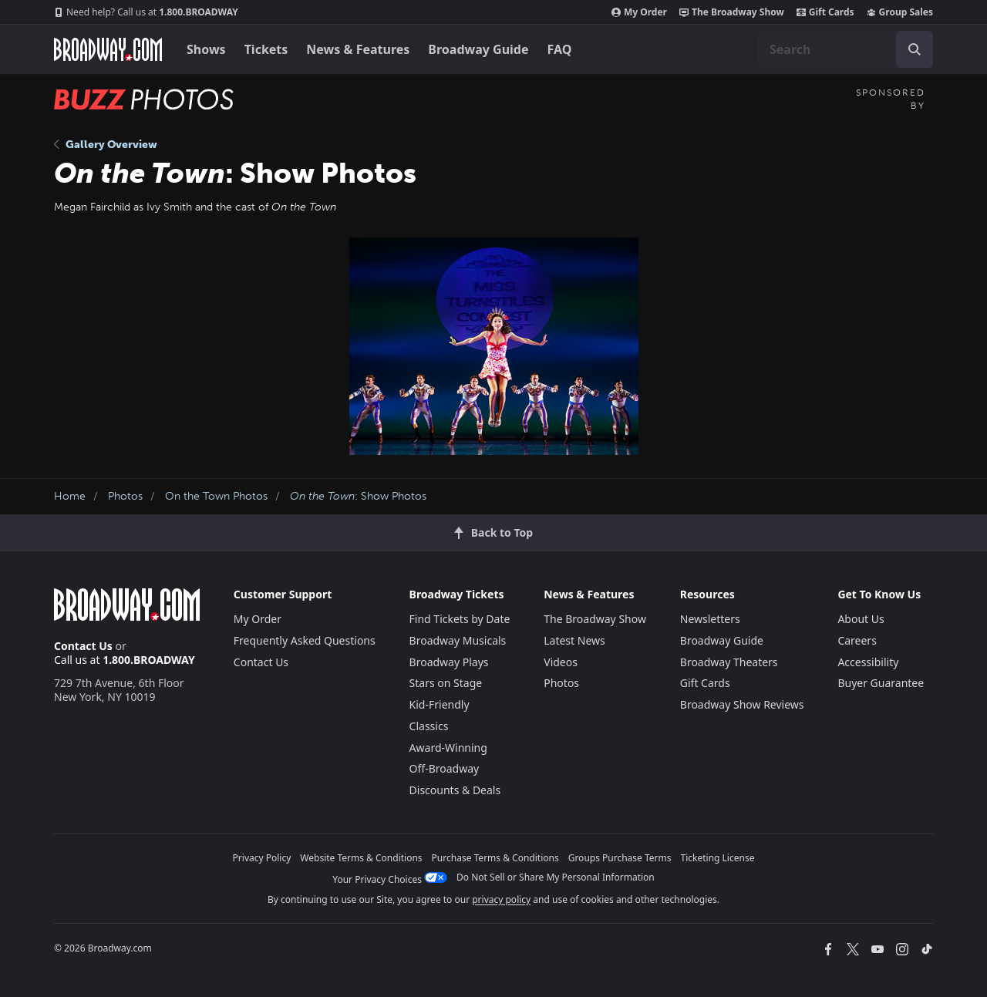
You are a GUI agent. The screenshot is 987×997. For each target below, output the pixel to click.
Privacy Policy (262, 857)
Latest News (574, 640)
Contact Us (83, 645)
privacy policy (501, 899)
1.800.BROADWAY (146, 12)
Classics (429, 726)
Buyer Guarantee (880, 682)
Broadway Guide (478, 49)
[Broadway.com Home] (108, 49)
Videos (561, 662)
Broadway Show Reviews (742, 704)
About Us (860, 618)
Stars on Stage (446, 682)
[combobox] (845, 49)
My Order (639, 12)
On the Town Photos (216, 496)
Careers (856, 640)
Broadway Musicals (458, 640)
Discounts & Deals (455, 790)
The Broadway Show (731, 12)
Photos (125, 496)
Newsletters (710, 618)
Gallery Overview (105, 144)
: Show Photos (358, 496)
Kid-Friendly (439, 704)
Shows (206, 49)
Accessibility (867, 662)
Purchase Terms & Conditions (495, 857)
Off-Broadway (444, 768)
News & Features (357, 49)
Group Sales (900, 12)
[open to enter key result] (914, 49)
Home (70, 496)
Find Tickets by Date (459, 618)
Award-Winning (448, 747)
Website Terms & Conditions (361, 857)
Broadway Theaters (729, 662)
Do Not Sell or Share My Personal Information (555, 877)
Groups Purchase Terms (620, 857)
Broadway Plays (449, 662)
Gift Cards (825, 12)
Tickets (266, 49)
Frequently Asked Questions (305, 640)
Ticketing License (718, 857)
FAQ (559, 49)
